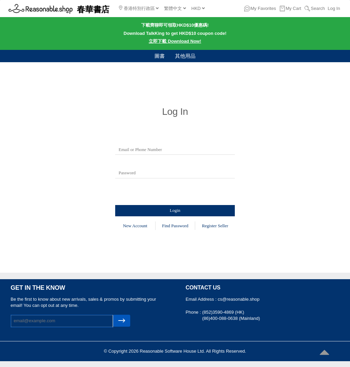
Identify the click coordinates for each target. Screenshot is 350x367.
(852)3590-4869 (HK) (223, 312)
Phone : (194, 312)
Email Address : (202, 299)
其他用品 (185, 56)
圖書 (159, 56)
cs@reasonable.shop (238, 299)
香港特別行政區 (139, 8)
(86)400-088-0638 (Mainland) (231, 318)
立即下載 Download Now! (175, 41)
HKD (198, 8)
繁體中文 (175, 8)
